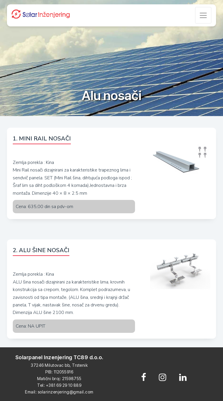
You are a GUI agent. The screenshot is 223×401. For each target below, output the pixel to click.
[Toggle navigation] (203, 15)
